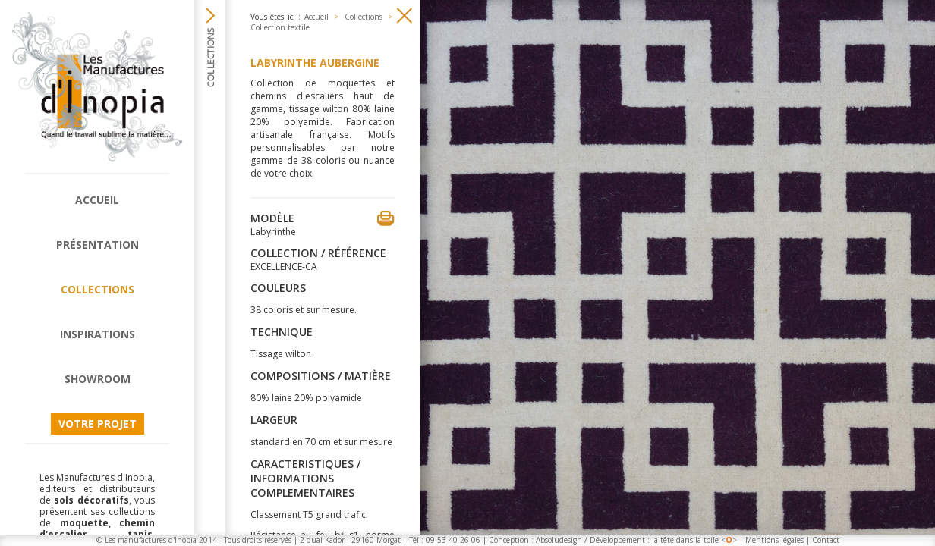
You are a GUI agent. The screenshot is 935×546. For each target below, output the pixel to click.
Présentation (97, 244)
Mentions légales (774, 540)
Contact (825, 540)
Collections (97, 289)
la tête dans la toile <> (694, 540)
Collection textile (280, 27)
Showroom (98, 379)
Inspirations (97, 334)
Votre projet (97, 423)
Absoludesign (559, 540)
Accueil (97, 200)
